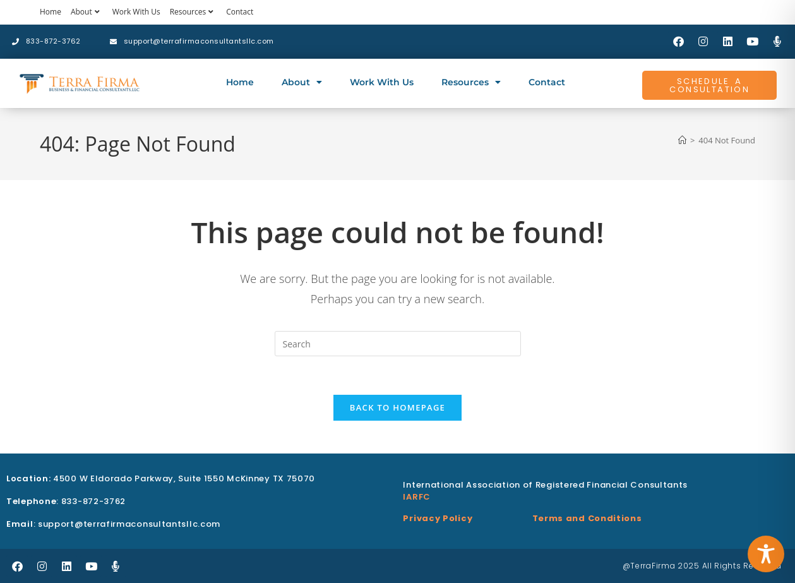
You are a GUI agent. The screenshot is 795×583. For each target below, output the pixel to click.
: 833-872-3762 (66, 501)
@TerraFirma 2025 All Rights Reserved (702, 565)
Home (50, 11)
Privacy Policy (437, 518)
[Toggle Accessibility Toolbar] (766, 554)
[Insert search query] (398, 343)
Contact (239, 11)
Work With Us (136, 11)
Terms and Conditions (587, 518)
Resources (193, 11)
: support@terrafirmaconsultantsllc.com (113, 524)
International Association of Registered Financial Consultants (545, 485)
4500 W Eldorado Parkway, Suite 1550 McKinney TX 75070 (160, 478)
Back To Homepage (397, 407)
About (87, 11)
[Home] (682, 140)
